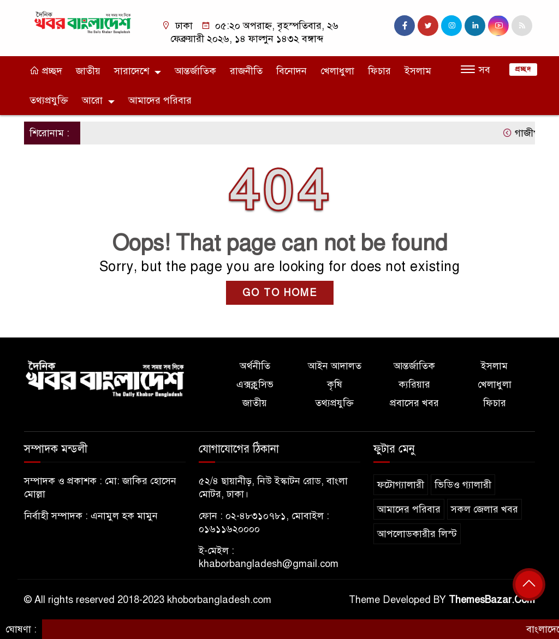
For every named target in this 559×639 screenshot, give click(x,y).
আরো (92, 100)
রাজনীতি (246, 71)
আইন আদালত (334, 366)
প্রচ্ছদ (45, 71)
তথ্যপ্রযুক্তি (48, 100)
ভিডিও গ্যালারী (463, 485)
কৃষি (334, 384)
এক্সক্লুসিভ (254, 384)
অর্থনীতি (255, 366)
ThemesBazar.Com (492, 600)
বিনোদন (291, 71)
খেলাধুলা (337, 71)
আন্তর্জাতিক (195, 71)
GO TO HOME (279, 293)
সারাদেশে (131, 71)
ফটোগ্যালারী (400, 485)
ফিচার (379, 71)
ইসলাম (418, 71)
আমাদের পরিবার (160, 100)
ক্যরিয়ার (414, 384)
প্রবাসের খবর (414, 403)
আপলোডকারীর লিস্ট (417, 534)
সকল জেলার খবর (484, 509)
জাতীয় (88, 71)
